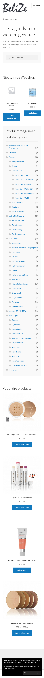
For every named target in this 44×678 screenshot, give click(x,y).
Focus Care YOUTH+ (23, 198)
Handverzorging (18, 261)
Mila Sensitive (17, 333)
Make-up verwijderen (20, 275)
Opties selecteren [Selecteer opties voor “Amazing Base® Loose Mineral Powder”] (22, 444)
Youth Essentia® (18, 211)
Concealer (16, 252)
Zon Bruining (17, 229)
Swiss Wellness (18, 361)
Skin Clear (16, 347)
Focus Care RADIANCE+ (24, 189)
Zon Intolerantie (18, 234)
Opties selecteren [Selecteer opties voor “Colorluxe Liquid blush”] (11, 116)
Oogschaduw (17, 297)
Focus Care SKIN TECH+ (24, 193)
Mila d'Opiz (13, 315)
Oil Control (16, 288)
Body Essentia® (18, 161)
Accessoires (16, 243)
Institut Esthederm (16, 216)
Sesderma (13, 370)
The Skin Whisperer (19, 365)
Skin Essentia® (17, 202)
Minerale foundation (20, 284)
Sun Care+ (16, 207)
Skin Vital (15, 356)
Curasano (12, 152)
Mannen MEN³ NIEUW (17, 311)
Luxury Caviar (17, 329)
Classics (15, 320)
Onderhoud (16, 293)
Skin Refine (16, 352)
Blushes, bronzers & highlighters (25, 247)
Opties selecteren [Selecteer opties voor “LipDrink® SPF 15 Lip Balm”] (22, 507)
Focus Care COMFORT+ (24, 180)
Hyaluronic (16, 324)
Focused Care (17, 171)
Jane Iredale (14, 238)
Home (7, 19)
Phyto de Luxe (17, 342)
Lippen (14, 270)
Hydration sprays (18, 266)
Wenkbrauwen (17, 306)
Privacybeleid (13, 668)
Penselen (15, 302)
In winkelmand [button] (32, 113)
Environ (12, 157)
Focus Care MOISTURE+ (24, 184)
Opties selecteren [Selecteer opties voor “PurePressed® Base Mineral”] (22, 633)
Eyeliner (15, 256)
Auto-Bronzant (18, 220)
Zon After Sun (17, 225)
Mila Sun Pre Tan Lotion (21, 338)
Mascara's (16, 279)
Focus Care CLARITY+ (23, 175)
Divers (14, 166)
